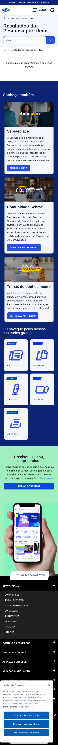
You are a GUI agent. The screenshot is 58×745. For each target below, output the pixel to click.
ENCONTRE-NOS (12, 595)
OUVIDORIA (10, 627)
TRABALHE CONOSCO (14, 600)
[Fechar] (49, 685)
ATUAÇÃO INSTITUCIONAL (17, 671)
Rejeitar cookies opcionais (26, 723)
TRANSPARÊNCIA (12, 616)
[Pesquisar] (51, 40)
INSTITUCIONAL (11, 586)
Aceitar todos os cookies (26, 715)
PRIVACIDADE (11, 621)
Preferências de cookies (26, 732)
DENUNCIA (9, 632)
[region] (26, 711)
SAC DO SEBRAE (11, 611)
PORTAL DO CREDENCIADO (16, 606)
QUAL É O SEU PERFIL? (14, 652)
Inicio (4, 18)
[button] (38, 343)
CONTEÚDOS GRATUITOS (16, 643)
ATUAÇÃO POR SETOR (14, 662)
